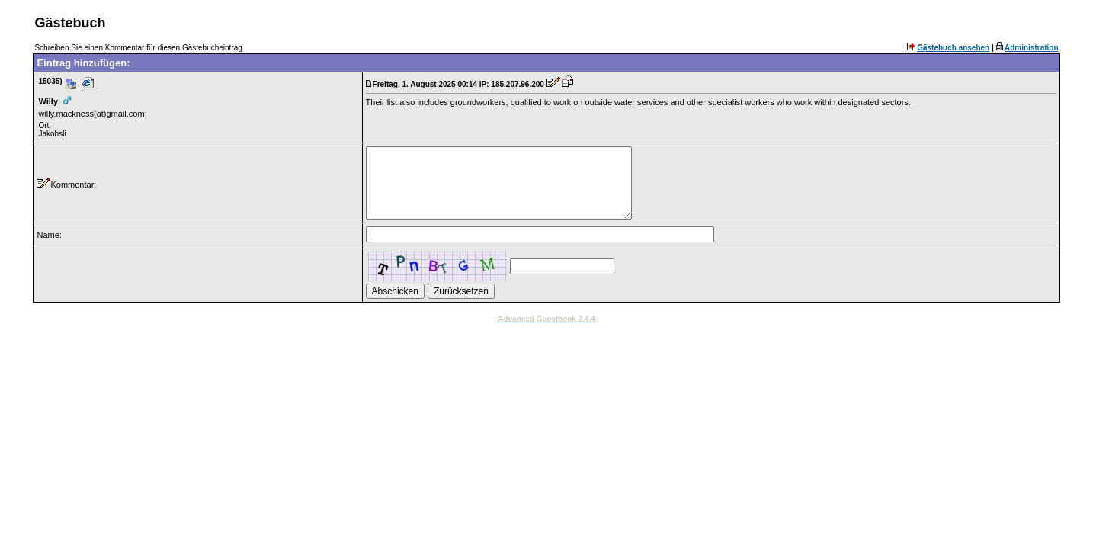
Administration (1032, 47)
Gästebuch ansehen (953, 47)
